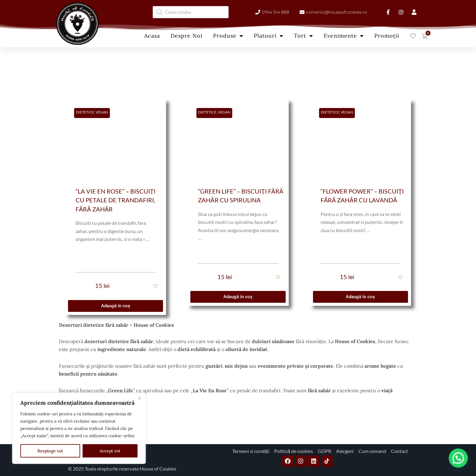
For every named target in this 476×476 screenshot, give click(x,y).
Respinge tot (50, 451)
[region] (79, 428)
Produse (228, 36)
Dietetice (85, 112)
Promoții (386, 35)
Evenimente (344, 36)
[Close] (139, 398)
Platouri (268, 36)
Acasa (152, 35)
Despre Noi (186, 35)
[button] (156, 285)
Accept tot (110, 451)
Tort (303, 36)
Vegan (102, 112)
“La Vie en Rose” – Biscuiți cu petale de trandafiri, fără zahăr (115, 200)
